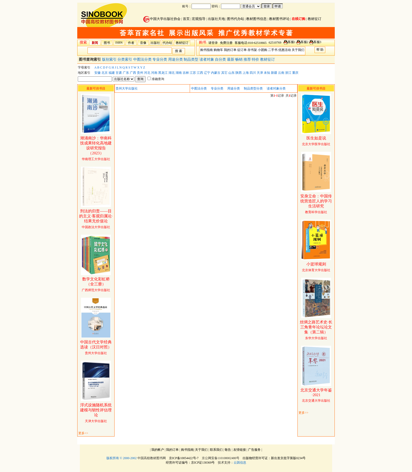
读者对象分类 (276, 88)
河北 (147, 73)
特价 (256, 59)
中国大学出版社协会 (162, 19)
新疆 (274, 73)
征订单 (242, 50)
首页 (186, 19)
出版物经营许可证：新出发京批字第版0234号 (274, 458)
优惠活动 (284, 50)
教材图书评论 (279, 19)
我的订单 (230, 50)
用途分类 (176, 59)
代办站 (167, 43)
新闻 (95, 43)
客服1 (292, 42)
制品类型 (191, 59)
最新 (231, 59)
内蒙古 (215, 73)
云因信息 (240, 462)
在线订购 (298, 19)
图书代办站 (235, 19)
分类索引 (125, 59)
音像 (143, 43)
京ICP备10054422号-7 (184, 458)
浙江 (288, 73)
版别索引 (110, 59)
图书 (107, 43)
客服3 (317, 42)
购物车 (218, 50)
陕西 (238, 73)
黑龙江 (163, 73)
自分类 (221, 59)
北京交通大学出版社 (316, 395)
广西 (133, 73)
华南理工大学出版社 (96, 149)
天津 (260, 73)
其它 (224, 73)
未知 (267, 73)
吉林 (186, 73)
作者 (131, 43)
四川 (253, 73)
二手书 (272, 50)
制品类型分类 (253, 88)
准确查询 (155, 79)
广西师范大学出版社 (96, 284)
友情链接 (239, 450)
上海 (246, 73)
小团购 (262, 50)
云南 (281, 73)
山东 (231, 73)
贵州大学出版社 (96, 347)
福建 (112, 73)
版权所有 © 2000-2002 (121, 458)
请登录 (213, 43)
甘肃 (119, 73)
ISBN (118, 42)
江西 (200, 73)
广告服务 (254, 450)
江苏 (193, 73)
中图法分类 (143, 59)
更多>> (83, 433)
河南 (154, 73)
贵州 (140, 73)
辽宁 (207, 73)
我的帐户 (157, 450)
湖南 (179, 73)
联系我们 (216, 450)
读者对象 (207, 59)
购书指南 (206, 50)
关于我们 (298, 50)
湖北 (171, 73)
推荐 (248, 59)
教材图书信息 (256, 19)
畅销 (239, 59)
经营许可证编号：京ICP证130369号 (190, 462)
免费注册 (226, 43)
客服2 (304, 42)
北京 (104, 73)
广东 (126, 73)
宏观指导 (198, 19)
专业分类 (160, 59)
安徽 (97, 73)
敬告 (228, 450)
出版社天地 (216, 19)
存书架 (252, 50)
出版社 (155, 43)
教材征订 (314, 19)
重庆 (295, 73)
